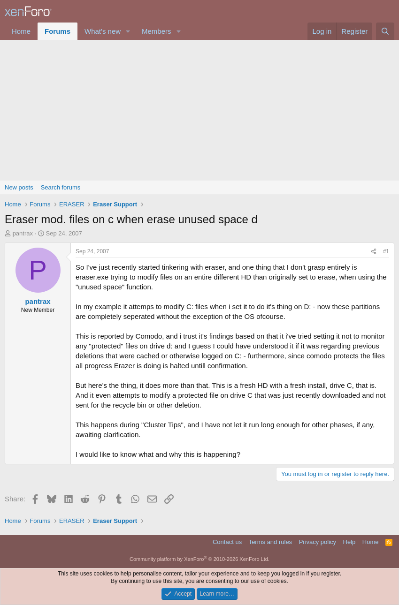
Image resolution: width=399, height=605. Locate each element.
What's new (102, 31)
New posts (19, 187)
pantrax (23, 233)
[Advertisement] (199, 110)
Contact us (227, 541)
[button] (128, 31)
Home (21, 31)
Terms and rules (270, 541)
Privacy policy (317, 541)
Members (156, 31)
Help (349, 541)
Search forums (61, 187)
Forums (57, 31)
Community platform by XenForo (199, 559)
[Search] (385, 31)
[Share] (374, 251)
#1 (386, 251)
